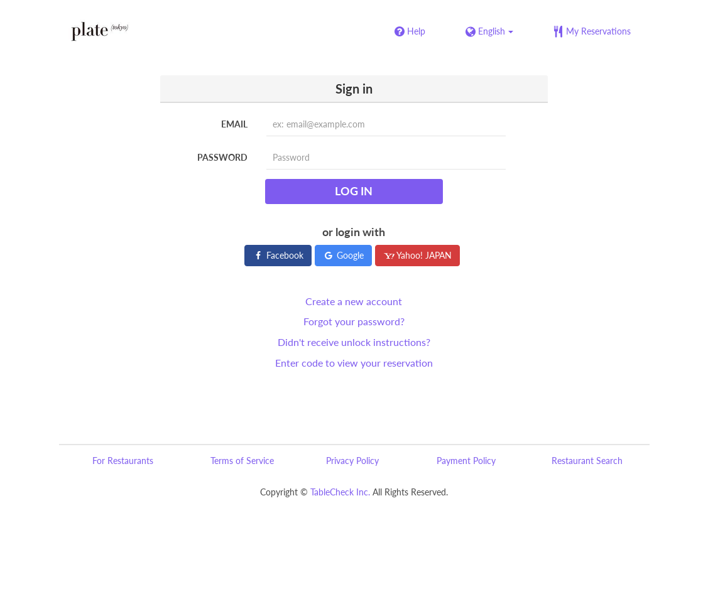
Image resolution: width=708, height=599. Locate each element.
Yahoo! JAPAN (417, 255)
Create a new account (353, 301)
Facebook (278, 255)
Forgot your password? (354, 321)
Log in (354, 191)
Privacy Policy (352, 460)
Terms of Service (242, 460)
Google (343, 255)
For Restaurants (122, 460)
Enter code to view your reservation (354, 363)
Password (222, 157)
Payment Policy (466, 460)
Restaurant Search (587, 460)
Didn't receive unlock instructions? (354, 342)
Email (234, 124)
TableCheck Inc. (340, 492)
